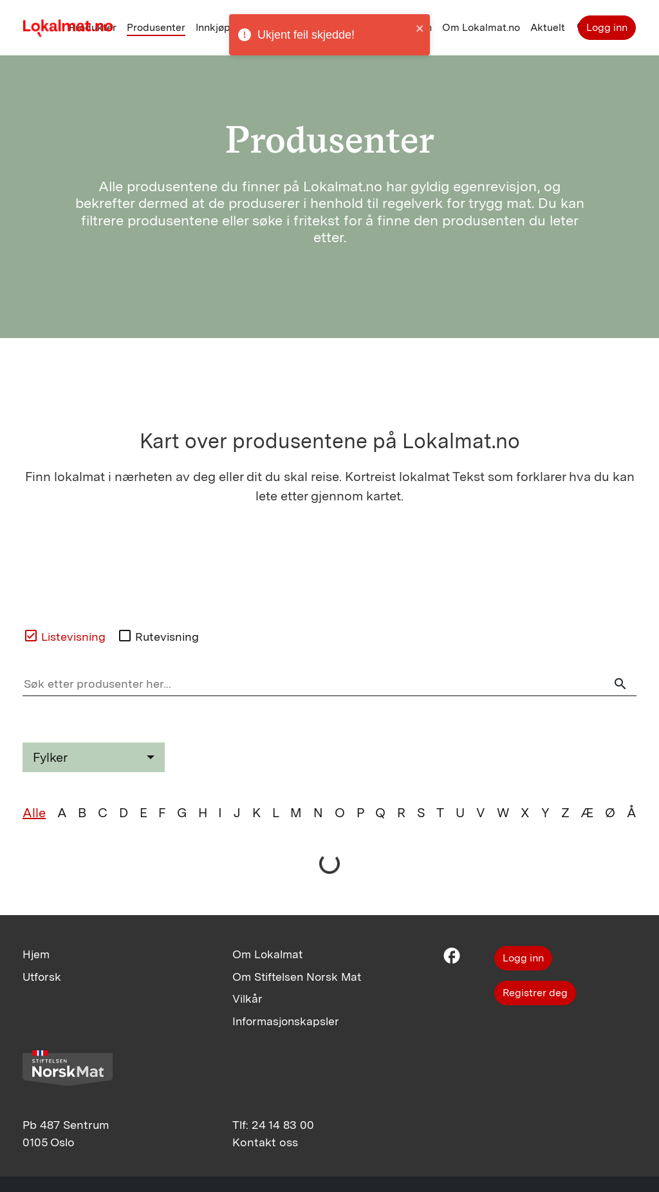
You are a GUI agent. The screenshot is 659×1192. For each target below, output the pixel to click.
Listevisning (64, 635)
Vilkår (247, 998)
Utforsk (42, 976)
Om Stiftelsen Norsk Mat (296, 976)
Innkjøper (218, 27)
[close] (420, 28)
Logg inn (606, 27)
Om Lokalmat (267, 954)
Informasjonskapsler (285, 1021)
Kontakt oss (265, 1142)
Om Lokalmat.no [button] (481, 27)
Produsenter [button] (156, 27)
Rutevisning (158, 635)
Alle (34, 812)
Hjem (36, 954)
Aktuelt (547, 27)
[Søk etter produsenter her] (329, 684)
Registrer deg (535, 993)
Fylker (50, 757)
